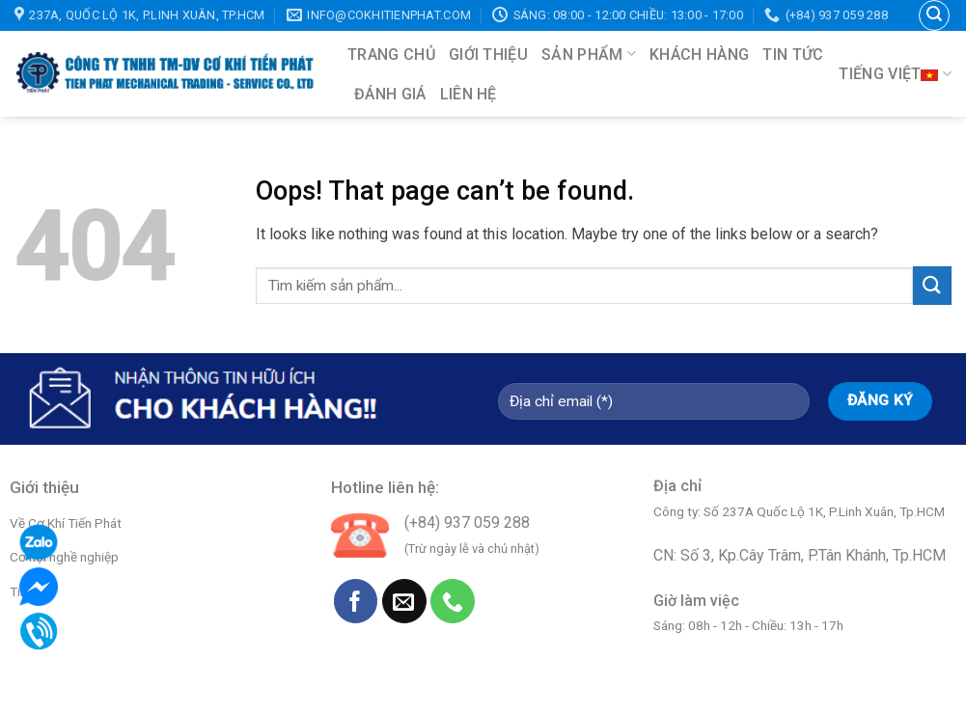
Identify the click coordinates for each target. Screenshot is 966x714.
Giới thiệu (488, 54)
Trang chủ (391, 54)
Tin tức (792, 54)
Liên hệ (468, 94)
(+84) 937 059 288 (467, 522)
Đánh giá (390, 94)
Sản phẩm (588, 53)
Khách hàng (699, 54)
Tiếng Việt (895, 74)
